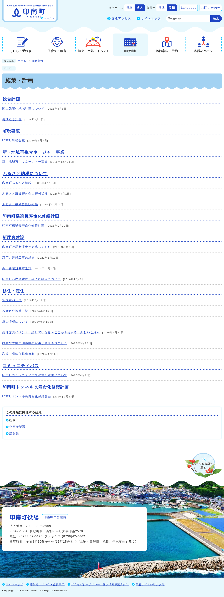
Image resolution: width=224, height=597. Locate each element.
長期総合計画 (12, 119)
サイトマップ (151, 18)
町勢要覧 (11, 131)
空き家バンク (12, 300)
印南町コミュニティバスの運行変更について (34, 375)
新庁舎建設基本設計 (16, 268)
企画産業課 (17, 426)
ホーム (22, 60)
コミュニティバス (21, 365)
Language (188, 7)
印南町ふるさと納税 (16, 182)
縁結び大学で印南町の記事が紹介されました (34, 343)
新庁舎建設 (13, 237)
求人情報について (15, 321)
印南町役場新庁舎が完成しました (26, 246)
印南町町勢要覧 (13, 140)
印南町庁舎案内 (55, 517)
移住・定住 (13, 291)
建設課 (14, 433)
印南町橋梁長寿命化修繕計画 (31, 216)
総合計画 (11, 99)
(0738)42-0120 (31, 536)
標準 (129, 7)
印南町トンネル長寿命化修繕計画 (36, 387)
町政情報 (38, 60)
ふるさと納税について (25, 173)
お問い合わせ (210, 7)
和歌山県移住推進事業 (18, 353)
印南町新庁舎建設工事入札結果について (31, 279)
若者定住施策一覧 (15, 310)
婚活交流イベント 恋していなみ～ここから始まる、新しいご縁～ (51, 332)
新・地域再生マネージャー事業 (33, 152)
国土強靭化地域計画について (23, 108)
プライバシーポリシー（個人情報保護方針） (100, 584)
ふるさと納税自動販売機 (20, 204)
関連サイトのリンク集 (150, 584)
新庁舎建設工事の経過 (18, 257)
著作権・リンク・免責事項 (47, 584)
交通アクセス (121, 18)
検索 (216, 18)
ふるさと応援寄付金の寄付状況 (25, 193)
